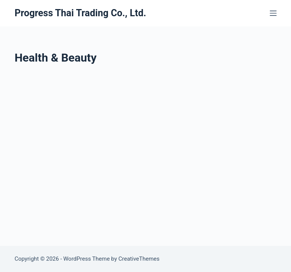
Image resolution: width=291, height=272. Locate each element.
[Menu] (273, 13)
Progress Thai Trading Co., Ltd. (80, 13)
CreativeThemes (139, 258)
